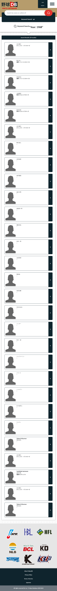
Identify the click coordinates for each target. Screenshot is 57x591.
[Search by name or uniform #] (27, 13)
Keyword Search (28, 19)
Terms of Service (28, 579)
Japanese (28, 582)
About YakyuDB (28, 571)
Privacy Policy (28, 575)
